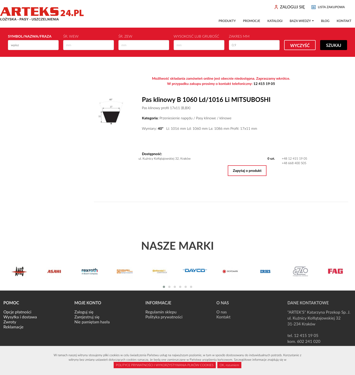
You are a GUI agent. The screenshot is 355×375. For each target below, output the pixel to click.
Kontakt (344, 21)
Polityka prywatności (163, 316)
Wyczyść (300, 45)
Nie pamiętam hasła (92, 321)
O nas (221, 311)
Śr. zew (125, 36)
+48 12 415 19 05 (294, 158)
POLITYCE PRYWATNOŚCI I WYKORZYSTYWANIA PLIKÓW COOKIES (164, 365)
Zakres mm (239, 36)
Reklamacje (13, 326)
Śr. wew (71, 36)
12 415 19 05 (264, 83)
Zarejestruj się (87, 316)
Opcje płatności (17, 311)
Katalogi (275, 21)
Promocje (251, 21)
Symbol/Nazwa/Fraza (29, 36)
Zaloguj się (84, 311)
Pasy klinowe (206, 118)
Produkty (227, 21)
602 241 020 (308, 341)
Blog (325, 21)
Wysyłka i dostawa (20, 316)
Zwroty (9, 321)
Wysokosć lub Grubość (196, 36)
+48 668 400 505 (294, 163)
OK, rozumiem (229, 365)
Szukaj (333, 45)
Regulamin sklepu (160, 311)
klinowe (226, 118)
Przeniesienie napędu (175, 118)
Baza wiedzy (302, 21)
